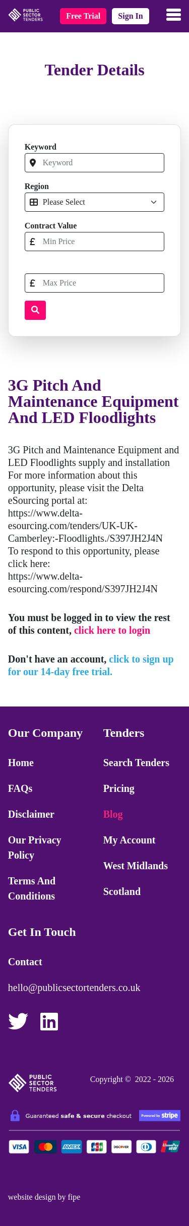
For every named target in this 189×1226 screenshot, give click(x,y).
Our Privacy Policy (34, 847)
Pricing (119, 788)
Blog (113, 814)
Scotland (122, 891)
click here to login (112, 630)
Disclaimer (31, 814)
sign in (130, 16)
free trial (83, 16)
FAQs (20, 788)
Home (21, 762)
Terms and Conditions (31, 888)
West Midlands (135, 865)
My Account (129, 839)
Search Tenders (136, 762)
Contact (25, 961)
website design (32, 1197)
